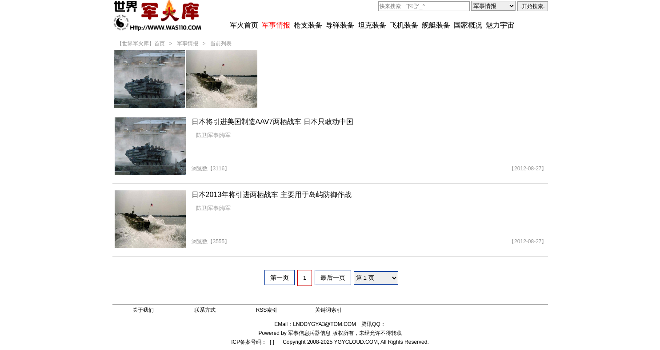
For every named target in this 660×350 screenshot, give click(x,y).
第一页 (279, 277)
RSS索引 (267, 310)
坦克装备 (372, 25)
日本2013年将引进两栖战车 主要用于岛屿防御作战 (272, 194)
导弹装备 (340, 25)
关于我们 (143, 310)
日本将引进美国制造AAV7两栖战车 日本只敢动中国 (272, 121)
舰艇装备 (436, 25)
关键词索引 (328, 310)
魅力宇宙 (500, 25)
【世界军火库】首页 (141, 43)
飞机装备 (404, 25)
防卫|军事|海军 (213, 135)
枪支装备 (308, 25)
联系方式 (205, 310)
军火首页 (244, 25)
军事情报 (276, 25)
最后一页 (332, 277)
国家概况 (468, 25)
